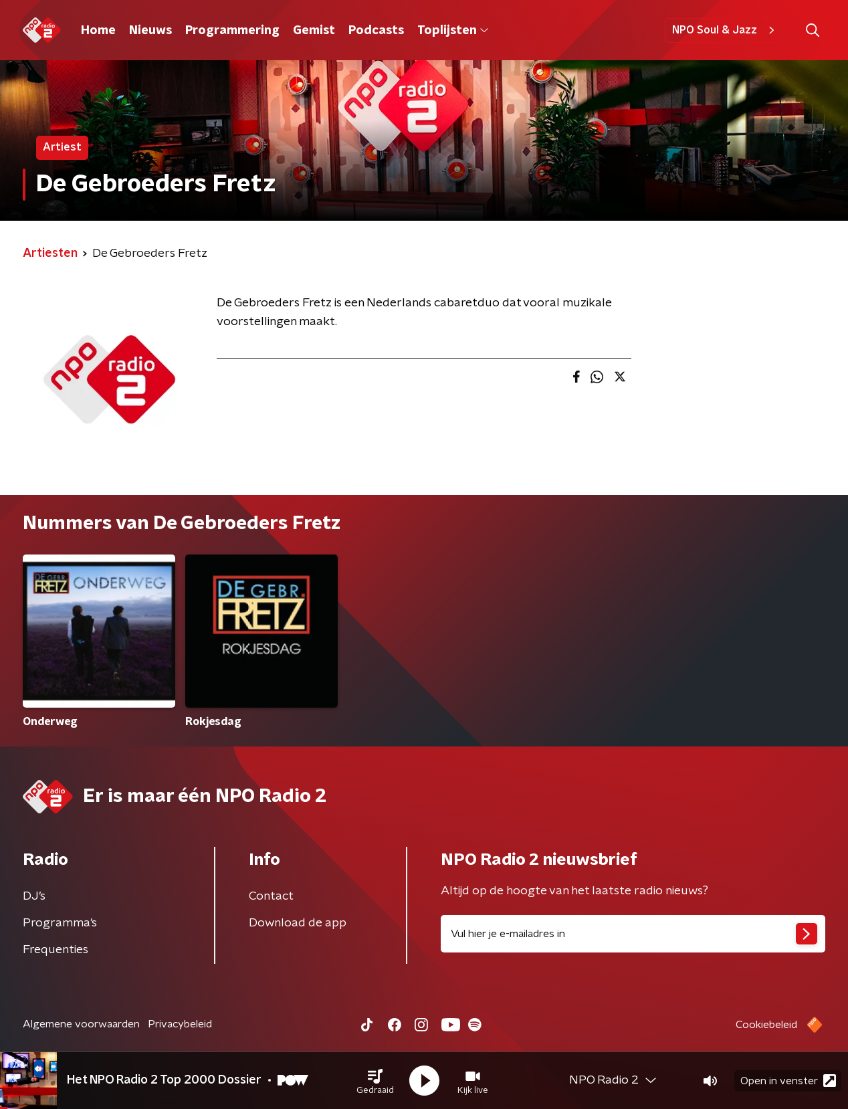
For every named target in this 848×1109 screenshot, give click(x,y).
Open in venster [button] (788, 1080)
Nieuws (150, 31)
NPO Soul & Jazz (725, 30)
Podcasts (376, 31)
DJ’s (34, 896)
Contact (271, 896)
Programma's (60, 923)
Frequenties (55, 950)
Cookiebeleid (766, 1024)
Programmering (232, 31)
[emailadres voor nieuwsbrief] (633, 933)
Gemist (314, 31)
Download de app (297, 923)
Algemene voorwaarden (81, 1024)
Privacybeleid (180, 1024)
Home (98, 31)
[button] (375, 1081)
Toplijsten (452, 31)
